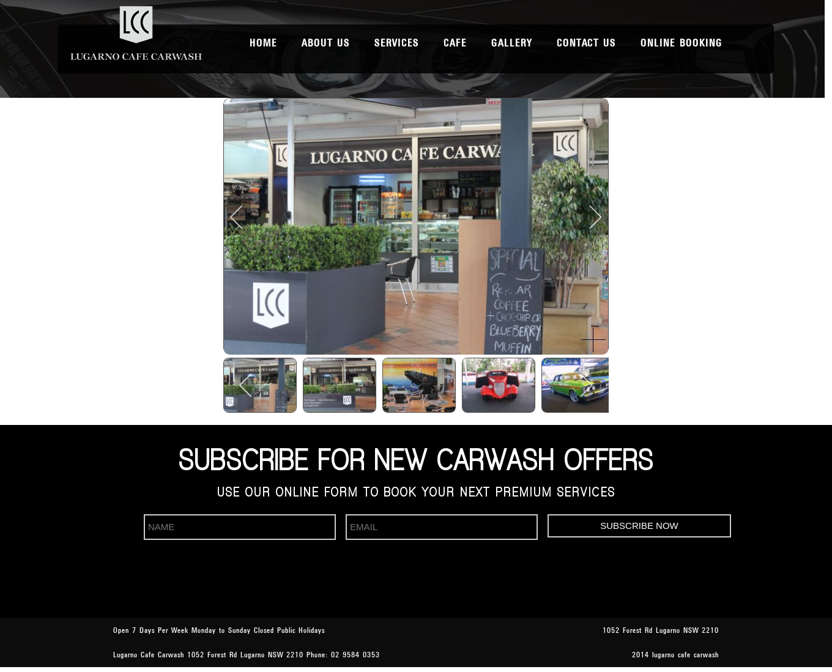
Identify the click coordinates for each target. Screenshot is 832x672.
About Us (326, 43)
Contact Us (586, 43)
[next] (587, 217)
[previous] (244, 217)
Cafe (455, 43)
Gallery (511, 43)
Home (263, 43)
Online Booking (681, 43)
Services (396, 43)
